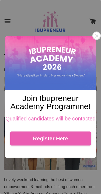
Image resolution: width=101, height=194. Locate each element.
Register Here (50, 138)
